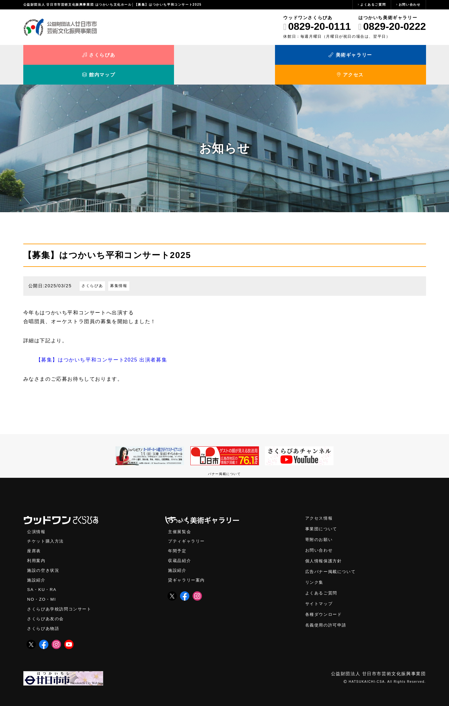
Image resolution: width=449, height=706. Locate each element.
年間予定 (178, 533)
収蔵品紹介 (180, 543)
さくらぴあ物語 (44, 611)
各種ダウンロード (325, 597)
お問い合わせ (410, 4)
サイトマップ (320, 586)
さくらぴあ (73, 55)
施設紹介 (37, 562)
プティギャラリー (187, 523)
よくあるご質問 (373, 4)
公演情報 (37, 514)
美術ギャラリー (174, 55)
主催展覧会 (180, 514)
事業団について (322, 511)
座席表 (34, 533)
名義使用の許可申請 (327, 607)
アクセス (375, 55)
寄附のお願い (320, 522)
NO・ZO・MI (42, 582)
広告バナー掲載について (332, 554)
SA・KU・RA (42, 572)
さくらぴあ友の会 (46, 601)
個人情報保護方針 (325, 543)
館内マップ (275, 55)
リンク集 (315, 565)
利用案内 (37, 543)
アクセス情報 (320, 501)
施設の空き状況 (44, 553)
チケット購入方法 (46, 523)
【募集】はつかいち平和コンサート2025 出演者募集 (101, 342)
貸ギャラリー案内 (187, 562)
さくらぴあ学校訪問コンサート (61, 591)
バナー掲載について (224, 456)
